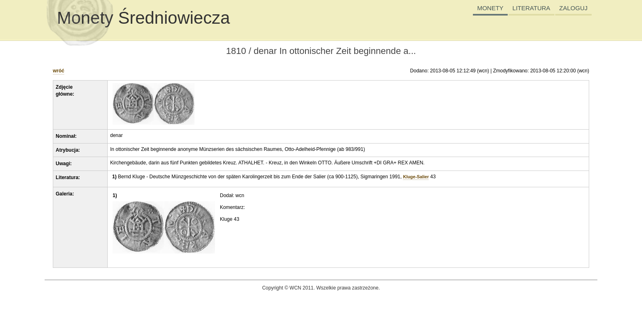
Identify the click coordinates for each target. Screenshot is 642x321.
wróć (58, 71)
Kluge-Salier (416, 176)
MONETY (490, 7)
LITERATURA (531, 7)
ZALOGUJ (573, 7)
